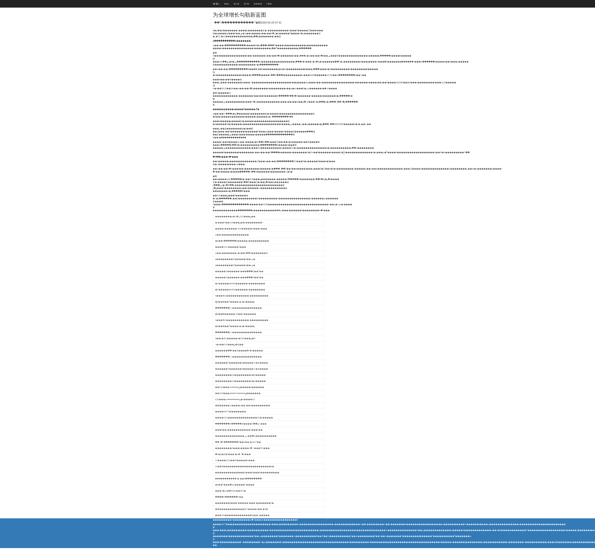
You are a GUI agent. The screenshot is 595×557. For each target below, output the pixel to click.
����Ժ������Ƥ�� (229, 497)
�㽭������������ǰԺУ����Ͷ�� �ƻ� (241, 509)
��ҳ (216, 3)
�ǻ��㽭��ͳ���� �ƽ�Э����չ (235, 302)
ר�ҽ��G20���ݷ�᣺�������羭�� (229, 344)
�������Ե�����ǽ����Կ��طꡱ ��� (241, 424)
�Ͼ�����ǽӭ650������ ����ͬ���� (240, 283)
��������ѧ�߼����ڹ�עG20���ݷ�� (235, 216)
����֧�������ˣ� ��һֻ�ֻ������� (238, 478)
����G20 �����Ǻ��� (230, 247)
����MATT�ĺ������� (230, 411)
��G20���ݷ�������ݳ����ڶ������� (238, 393)
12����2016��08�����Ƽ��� (235, 460)
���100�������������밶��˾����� (242, 515)
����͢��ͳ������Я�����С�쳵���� (241, 363)
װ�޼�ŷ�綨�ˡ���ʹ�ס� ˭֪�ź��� (233, 454)
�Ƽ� (246, 4)
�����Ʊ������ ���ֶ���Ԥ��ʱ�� (239, 271)
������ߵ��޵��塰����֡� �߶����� (239, 350)
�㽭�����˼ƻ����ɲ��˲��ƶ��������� (242, 405)
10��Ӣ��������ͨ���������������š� (244, 466)
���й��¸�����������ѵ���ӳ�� (239, 430)
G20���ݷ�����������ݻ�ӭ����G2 (235, 399)
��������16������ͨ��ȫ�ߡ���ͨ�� (240, 375)
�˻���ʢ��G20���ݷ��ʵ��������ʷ (239, 222)
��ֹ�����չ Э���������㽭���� (238, 308)
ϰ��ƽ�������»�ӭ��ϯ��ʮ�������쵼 (241, 253)
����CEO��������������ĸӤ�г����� (244, 417)
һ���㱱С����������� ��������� (241, 296)
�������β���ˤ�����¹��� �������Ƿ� (244, 503)
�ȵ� (236, 4)
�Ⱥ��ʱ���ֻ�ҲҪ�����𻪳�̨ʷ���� (234, 485)
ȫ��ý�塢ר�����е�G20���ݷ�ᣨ (235, 338)
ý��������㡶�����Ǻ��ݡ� (235, 259)
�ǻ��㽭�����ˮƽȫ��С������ (235, 314)
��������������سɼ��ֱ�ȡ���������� (246, 436)
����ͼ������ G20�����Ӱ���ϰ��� (241, 228)
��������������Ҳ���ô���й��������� (247, 472)
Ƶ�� (269, 4)
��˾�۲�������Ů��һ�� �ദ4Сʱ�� (238, 442)
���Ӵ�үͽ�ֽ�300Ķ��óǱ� (230, 491)
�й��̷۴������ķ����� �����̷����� (242, 241)
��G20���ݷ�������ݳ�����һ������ (239, 387)
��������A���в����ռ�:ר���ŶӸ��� (242, 448)
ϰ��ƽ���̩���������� (232, 235)
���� (258, 4)
